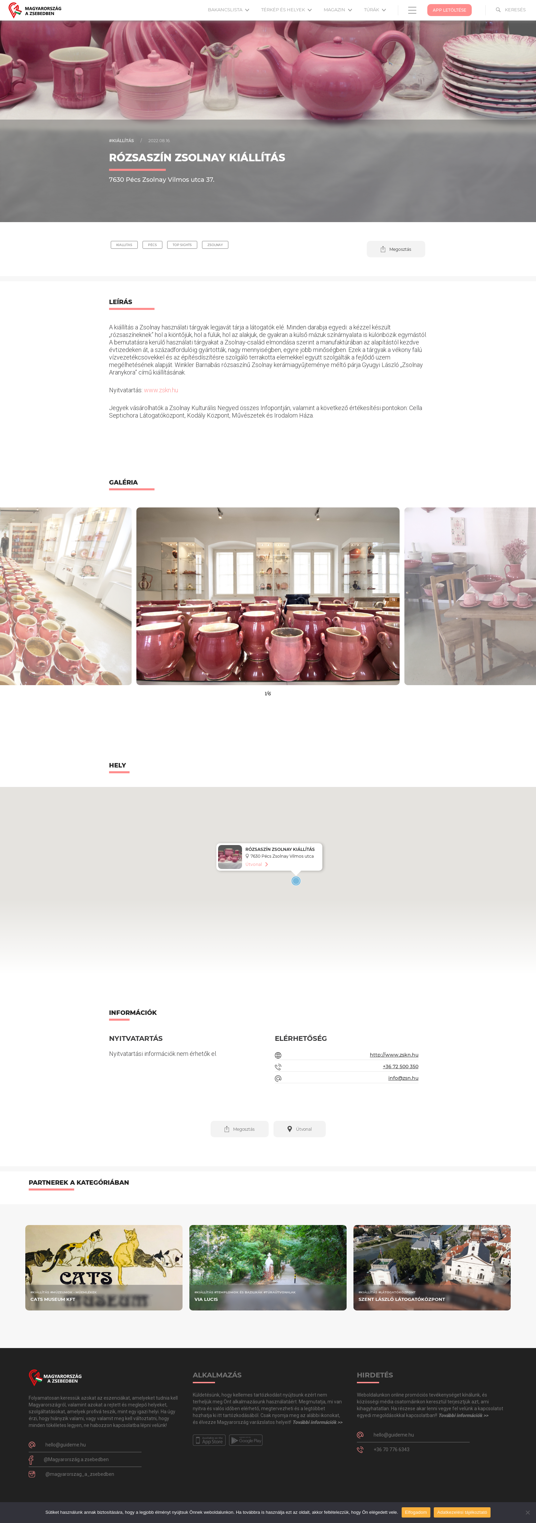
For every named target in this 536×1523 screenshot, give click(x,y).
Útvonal (253, 864)
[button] (396, 249)
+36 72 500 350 (400, 1066)
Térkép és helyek (286, 9)
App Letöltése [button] (449, 10)
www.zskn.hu (161, 390)
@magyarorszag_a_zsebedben (79, 1474)
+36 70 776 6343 (392, 1449)
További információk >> (317, 1422)
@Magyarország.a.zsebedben (76, 1459)
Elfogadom (416, 1512)
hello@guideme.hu (65, 1444)
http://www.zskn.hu (394, 1055)
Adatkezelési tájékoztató (462, 1512)
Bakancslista (228, 9)
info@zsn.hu (403, 1078)
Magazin (338, 9)
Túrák (375, 9)
